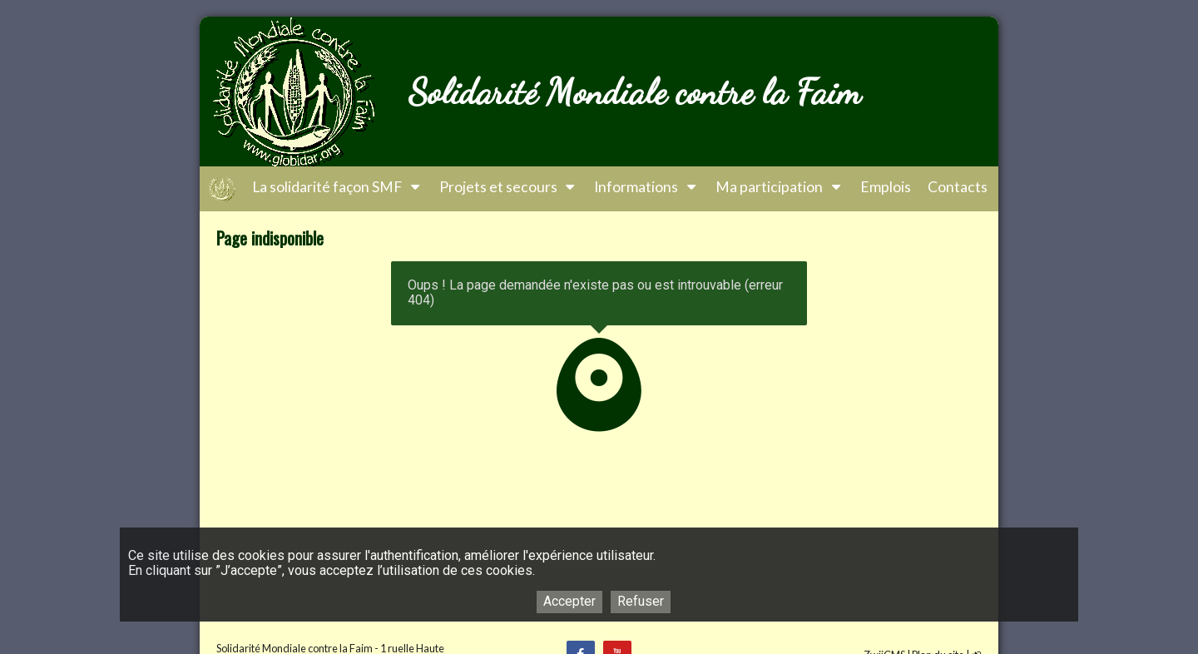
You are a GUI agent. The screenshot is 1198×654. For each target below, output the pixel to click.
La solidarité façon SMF (337, 187)
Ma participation (779, 187)
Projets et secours (508, 187)
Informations (646, 187)
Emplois (885, 187)
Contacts (958, 187)
